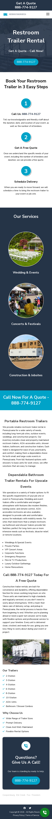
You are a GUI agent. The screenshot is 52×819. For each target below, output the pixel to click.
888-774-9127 (26, 7)
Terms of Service (32, 815)
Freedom (36, 795)
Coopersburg (9, 795)
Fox (28, 795)
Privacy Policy (18, 815)
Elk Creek (20, 795)
